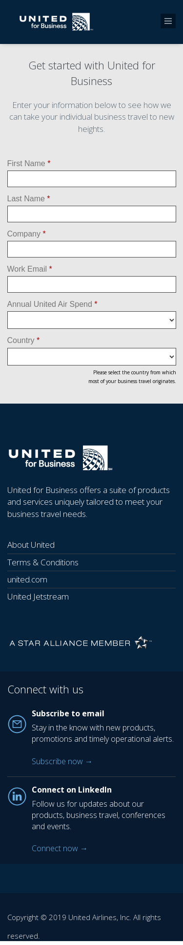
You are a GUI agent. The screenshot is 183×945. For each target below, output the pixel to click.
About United (31, 544)
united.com (27, 579)
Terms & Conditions (43, 562)
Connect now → (60, 848)
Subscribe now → (62, 761)
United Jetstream (38, 596)
